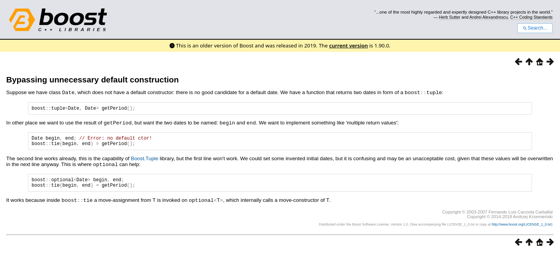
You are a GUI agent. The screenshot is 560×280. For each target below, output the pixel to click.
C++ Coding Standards (531, 17)
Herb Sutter (449, 17)
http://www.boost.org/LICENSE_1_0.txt (521, 229)
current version (348, 45)
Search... (535, 28)
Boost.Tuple (145, 161)
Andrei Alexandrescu (488, 17)
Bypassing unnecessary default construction (92, 79)
